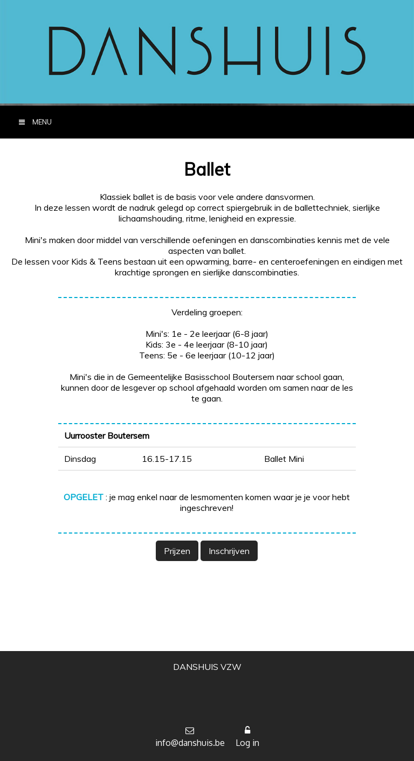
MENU (31, 122)
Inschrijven (229, 550)
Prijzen (177, 550)
